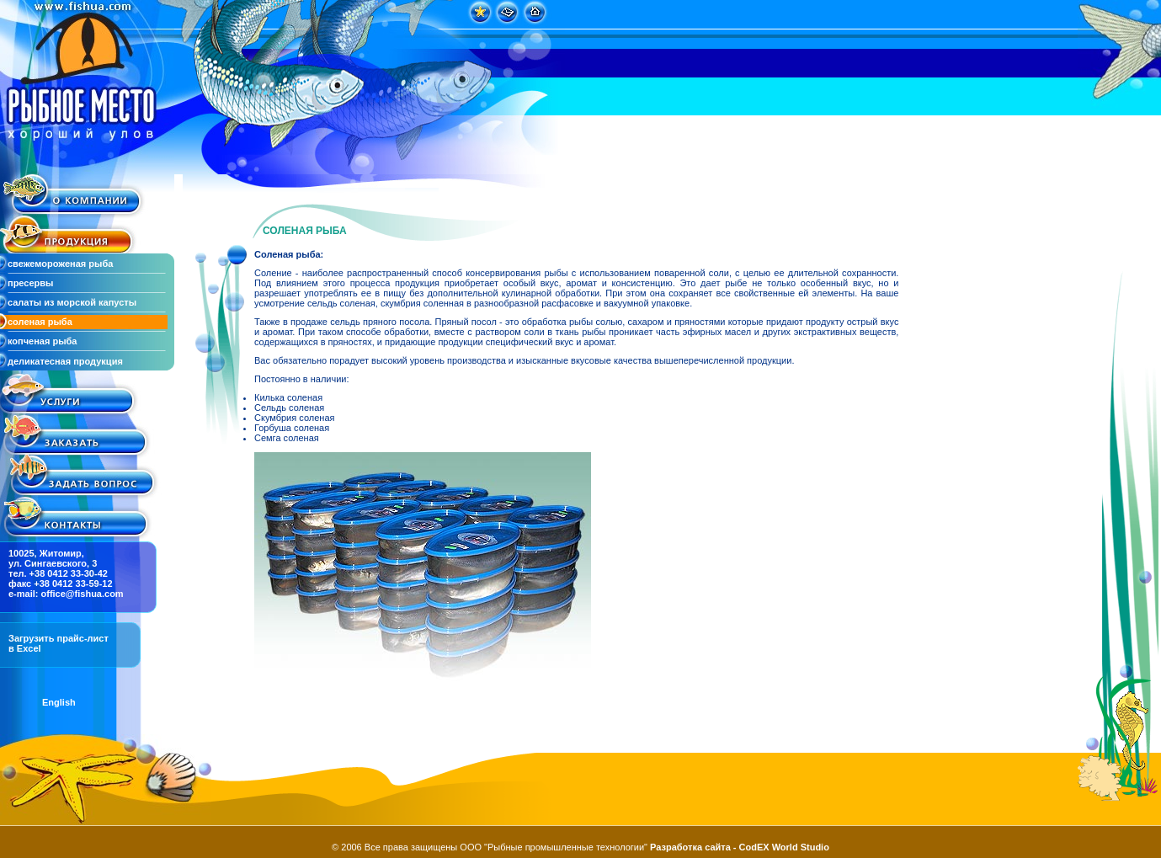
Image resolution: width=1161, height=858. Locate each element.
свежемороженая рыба (60, 263)
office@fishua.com (82, 594)
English (59, 702)
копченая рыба (42, 341)
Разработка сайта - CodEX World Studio (739, 847)
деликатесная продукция (65, 361)
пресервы (30, 283)
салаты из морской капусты (72, 302)
